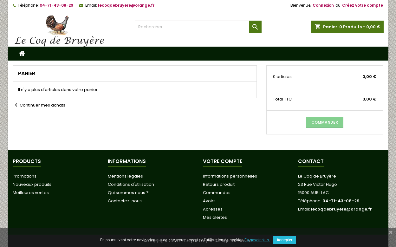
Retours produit (219, 184)
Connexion (323, 5)
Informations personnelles (230, 176)
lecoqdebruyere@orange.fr (126, 5)
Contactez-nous (125, 201)
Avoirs (209, 201)
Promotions (24, 176)
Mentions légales (125, 176)
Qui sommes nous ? (128, 193)
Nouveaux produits (32, 184)
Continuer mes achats (39, 105)
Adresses (213, 209)
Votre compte (222, 161)
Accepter (284, 240)
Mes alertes (215, 217)
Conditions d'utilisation (131, 184)
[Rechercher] (198, 27)
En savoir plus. (257, 240)
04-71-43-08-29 (56, 5)
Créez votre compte (362, 5)
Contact (311, 161)
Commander (324, 122)
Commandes (216, 193)
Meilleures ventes (31, 193)
